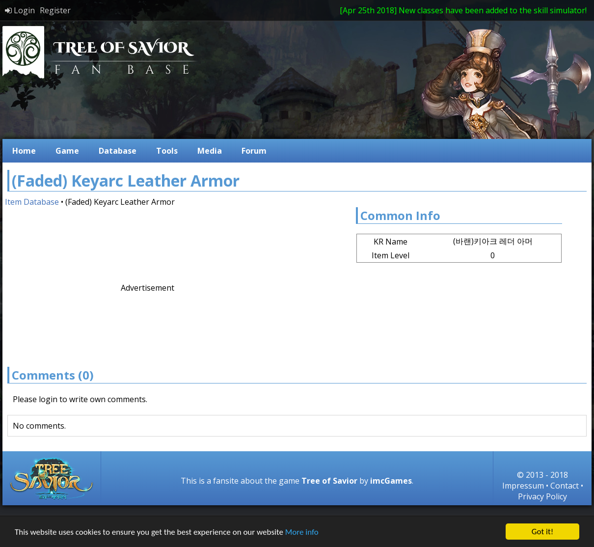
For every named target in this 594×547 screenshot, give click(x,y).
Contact (564, 485)
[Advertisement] (152, 324)
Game (67, 150)
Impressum (523, 485)
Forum (254, 150)
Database (117, 150)
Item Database (32, 201)
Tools (167, 150)
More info (302, 532)
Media (209, 150)
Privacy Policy (542, 496)
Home (24, 150)
